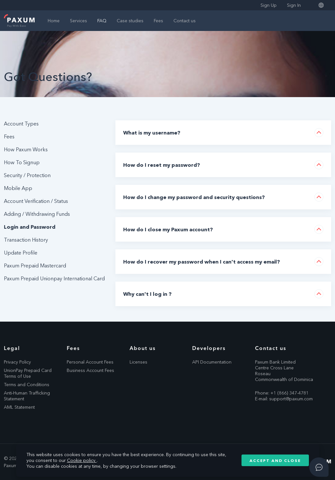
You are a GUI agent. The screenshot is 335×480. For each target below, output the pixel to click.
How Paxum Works (26, 149)
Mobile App (18, 188)
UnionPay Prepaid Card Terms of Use (28, 373)
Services (78, 21)
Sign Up (269, 5)
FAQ (101, 21)
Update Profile (20, 252)
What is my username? (151, 132)
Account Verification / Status (36, 201)
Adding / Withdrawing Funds (37, 214)
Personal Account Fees (90, 362)
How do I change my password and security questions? (194, 197)
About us (143, 348)
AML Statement (19, 407)
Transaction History (26, 239)
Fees (158, 21)
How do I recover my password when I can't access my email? (201, 261)
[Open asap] (319, 467)
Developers (209, 348)
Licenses (138, 362)
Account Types (21, 123)
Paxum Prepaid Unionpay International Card (54, 278)
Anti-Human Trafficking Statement (27, 396)
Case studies (130, 21)
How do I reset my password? (161, 165)
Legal (12, 348)
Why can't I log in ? (147, 294)
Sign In (294, 5)
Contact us (184, 21)
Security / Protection (27, 175)
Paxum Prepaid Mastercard (35, 265)
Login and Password (29, 227)
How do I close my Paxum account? (168, 229)
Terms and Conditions (26, 384)
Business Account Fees (90, 370)
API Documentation (212, 362)
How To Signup (22, 162)
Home (54, 21)
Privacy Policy (17, 362)
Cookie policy (82, 460)
